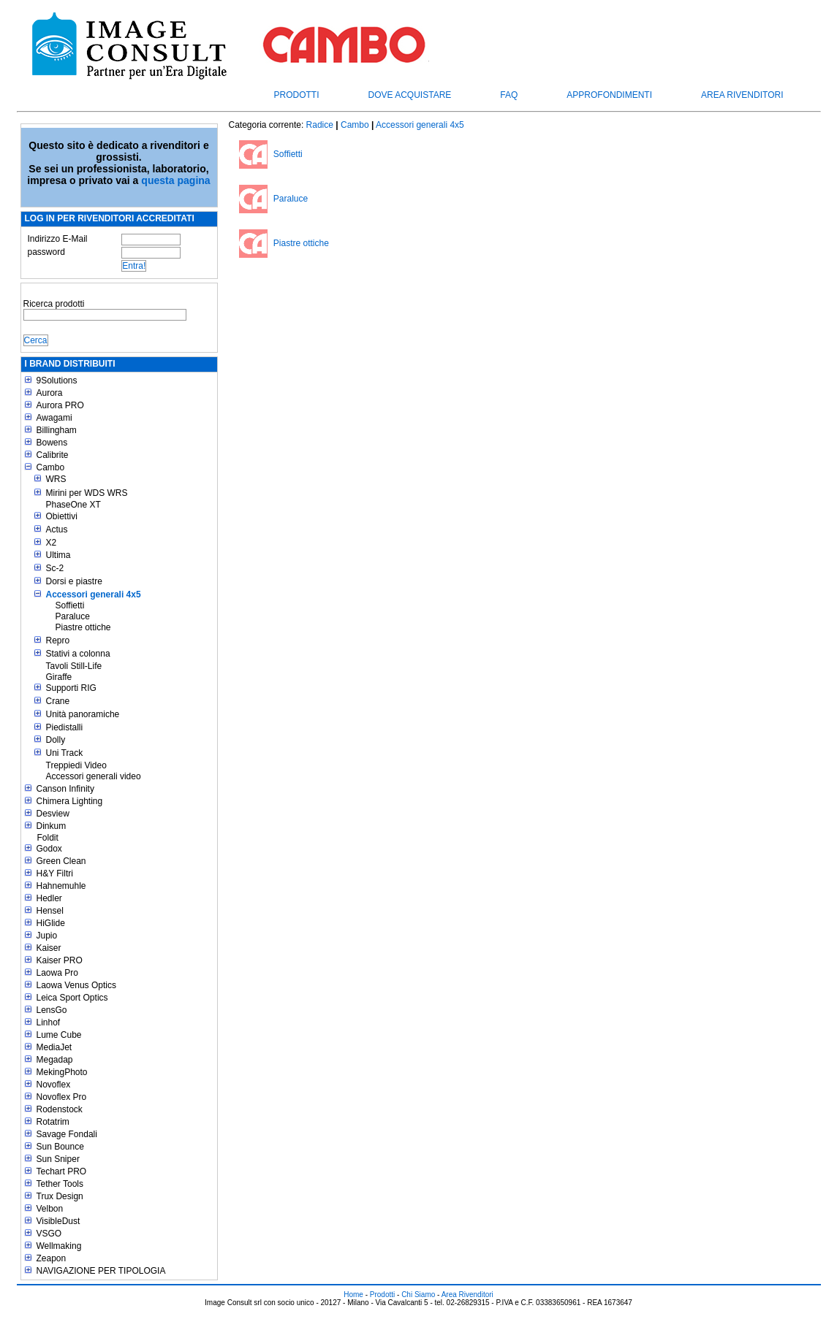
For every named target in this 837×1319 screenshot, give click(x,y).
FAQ (509, 95)
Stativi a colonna (78, 654)
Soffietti (70, 605)
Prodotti (296, 95)
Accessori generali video (93, 776)
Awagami (54, 418)
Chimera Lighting (70, 801)
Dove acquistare (410, 95)
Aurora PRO (60, 405)
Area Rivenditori (742, 95)
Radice (319, 125)
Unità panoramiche (83, 714)
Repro (58, 640)
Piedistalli (64, 727)
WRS (56, 479)
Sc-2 (55, 568)
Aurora (50, 393)
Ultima (58, 555)
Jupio (47, 935)
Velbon (50, 1209)
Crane (58, 701)
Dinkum (52, 826)
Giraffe (59, 677)
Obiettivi (61, 516)
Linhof (49, 1022)
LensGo (52, 1010)
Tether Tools (60, 1184)
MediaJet (54, 1047)
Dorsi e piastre (74, 581)
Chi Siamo (418, 1295)
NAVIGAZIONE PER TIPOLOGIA (101, 1271)
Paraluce (73, 616)
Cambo (51, 467)
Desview (53, 813)
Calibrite (53, 455)
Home (353, 1295)
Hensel (50, 911)
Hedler (49, 898)
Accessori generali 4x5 (93, 594)
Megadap (55, 1060)
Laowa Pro (57, 973)
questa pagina (175, 180)
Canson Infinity (65, 789)
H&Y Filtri (55, 873)
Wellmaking (59, 1246)
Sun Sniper (58, 1159)
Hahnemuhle (61, 886)
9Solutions (57, 380)
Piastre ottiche (83, 627)
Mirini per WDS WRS (87, 493)
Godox (49, 849)
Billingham (57, 430)
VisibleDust (58, 1221)
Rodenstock (60, 1109)
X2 (51, 543)
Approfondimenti (609, 95)
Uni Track (64, 753)
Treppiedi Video (76, 765)
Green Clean (61, 861)
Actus (57, 529)
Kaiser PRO (60, 960)
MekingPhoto (62, 1072)
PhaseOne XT (73, 505)
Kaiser (49, 948)
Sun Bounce (60, 1147)
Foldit (47, 838)
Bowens (52, 442)
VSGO (49, 1233)
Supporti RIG (71, 688)
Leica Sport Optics (72, 998)
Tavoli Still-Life (74, 666)
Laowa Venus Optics (76, 985)
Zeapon (52, 1258)
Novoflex (54, 1084)
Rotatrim (53, 1122)
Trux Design (60, 1196)
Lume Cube (59, 1035)
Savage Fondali (67, 1134)
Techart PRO (62, 1171)
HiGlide (51, 923)
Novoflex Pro (62, 1097)
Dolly (56, 740)
